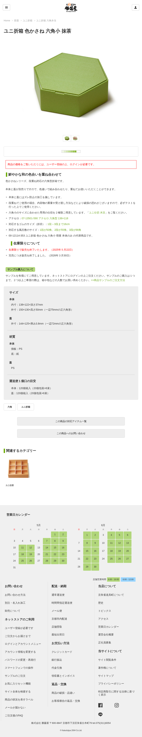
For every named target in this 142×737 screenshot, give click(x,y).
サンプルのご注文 (15, 675)
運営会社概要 (106, 634)
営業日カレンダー (18, 514)
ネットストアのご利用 (19, 619)
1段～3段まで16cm (59, 224)
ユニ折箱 (27, 20)
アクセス (103, 618)
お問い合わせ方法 (15, 594)
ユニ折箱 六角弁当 (46, 20)
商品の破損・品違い (63, 692)
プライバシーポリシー (111, 683)
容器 (16, 20)
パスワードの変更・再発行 (20, 659)
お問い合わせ (14, 586)
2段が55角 (60, 229)
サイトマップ (106, 675)
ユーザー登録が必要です (19, 628)
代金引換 (57, 667)
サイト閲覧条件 (107, 659)
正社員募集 (104, 642)
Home (7, 20)
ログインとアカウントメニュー (23, 643)
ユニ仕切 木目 (97, 212)
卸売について (12, 610)
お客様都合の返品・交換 (66, 700)
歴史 (100, 602)
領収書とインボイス (63, 675)
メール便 (57, 610)
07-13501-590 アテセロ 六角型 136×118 (45, 218)
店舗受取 (57, 626)
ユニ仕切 (10, 485)
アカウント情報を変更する (20, 651)
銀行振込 (57, 659)
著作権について (107, 667)
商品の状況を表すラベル (19, 699)
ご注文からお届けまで (18, 636)
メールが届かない (15, 707)
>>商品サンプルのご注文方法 (108, 280)
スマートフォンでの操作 (19, 667)
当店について (107, 586)
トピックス (104, 610)
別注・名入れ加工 (15, 602)
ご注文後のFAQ (14, 715)
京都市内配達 (59, 618)
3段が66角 (75, 229)
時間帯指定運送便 (62, 602)
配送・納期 (59, 586)
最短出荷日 (58, 634)
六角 (10, 407)
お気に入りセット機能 (18, 683)
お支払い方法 (60, 643)
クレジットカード (62, 651)
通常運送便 (58, 594)
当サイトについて (110, 651)
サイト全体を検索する (18, 691)
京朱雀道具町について (111, 594)
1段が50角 (46, 229)
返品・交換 (59, 684)
